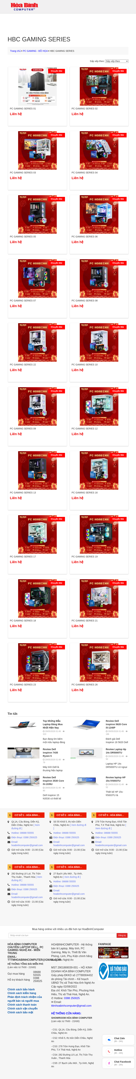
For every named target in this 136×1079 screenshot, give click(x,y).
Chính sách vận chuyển (23, 1008)
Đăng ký (122, 935)
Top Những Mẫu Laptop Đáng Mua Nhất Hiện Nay (52, 724)
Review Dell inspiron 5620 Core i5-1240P (116, 724)
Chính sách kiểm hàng (22, 993)
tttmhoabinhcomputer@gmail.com (71, 1005)
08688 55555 (37, 973)
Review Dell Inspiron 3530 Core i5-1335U (53, 780)
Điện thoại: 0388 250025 (24, 837)
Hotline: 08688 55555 (22, 833)
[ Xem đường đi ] (72, 877)
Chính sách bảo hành (21, 989)
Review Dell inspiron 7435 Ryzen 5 (50, 752)
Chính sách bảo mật (20, 1012)
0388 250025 (37, 979)
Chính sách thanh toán (22, 1004)
